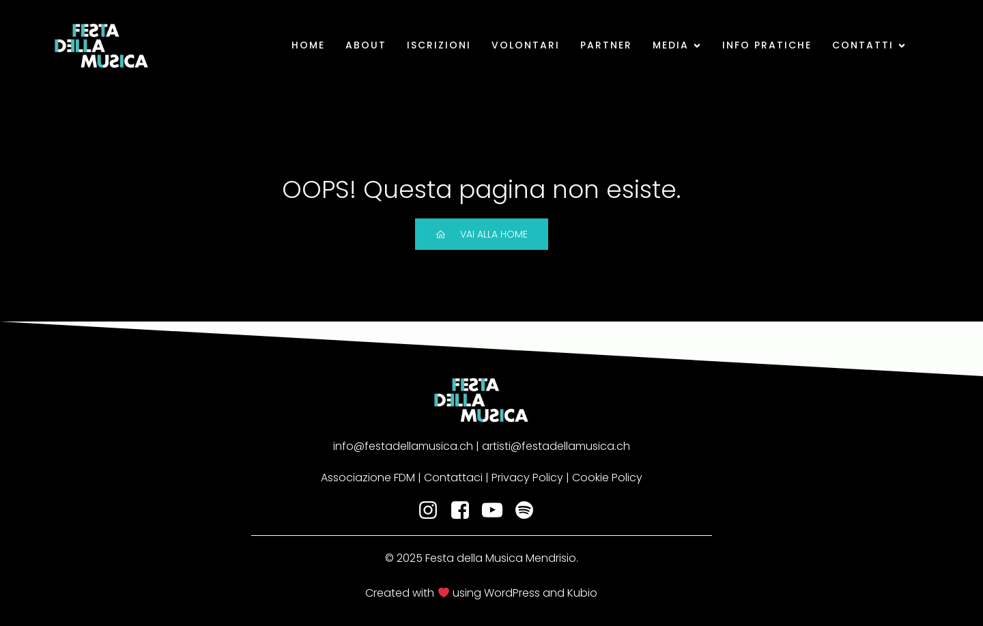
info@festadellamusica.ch (403, 446)
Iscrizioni (439, 45)
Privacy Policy (527, 477)
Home (308, 45)
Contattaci (453, 477)
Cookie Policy (607, 477)
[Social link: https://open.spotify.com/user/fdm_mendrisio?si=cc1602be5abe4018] (529, 511)
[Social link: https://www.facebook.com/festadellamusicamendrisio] (465, 511)
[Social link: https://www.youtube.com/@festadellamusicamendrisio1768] (497, 511)
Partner (606, 45)
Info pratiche (767, 45)
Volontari (526, 45)
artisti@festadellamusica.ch (554, 446)
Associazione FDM (368, 477)
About (365, 45)
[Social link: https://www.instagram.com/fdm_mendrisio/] (433, 511)
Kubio (582, 593)
